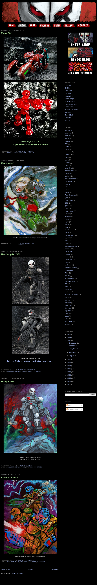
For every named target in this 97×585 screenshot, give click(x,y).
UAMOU (68, 117)
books (67, 146)
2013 (69, 369)
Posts (69, 405)
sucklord (68, 303)
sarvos (67, 276)
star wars (68, 300)
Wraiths (67, 324)
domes (67, 184)
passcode (68, 251)
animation (68, 130)
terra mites (68, 305)
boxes (67, 149)
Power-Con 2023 (9, 477)
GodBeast (68, 93)
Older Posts (55, 569)
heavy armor (20, 371)
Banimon (68, 85)
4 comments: (29, 560)
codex (67, 165)
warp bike (31, 152)
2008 (69, 384)
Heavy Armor (8, 381)
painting (29, 467)
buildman (68, 152)
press (67, 262)
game (67, 197)
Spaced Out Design (71, 109)
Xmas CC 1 (6, 33)
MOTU (17, 562)
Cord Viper (68, 91)
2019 (69, 359)
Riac (66, 273)
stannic (67, 297)
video (67, 316)
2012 (69, 372)
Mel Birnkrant (69, 230)
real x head (69, 270)
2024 (69, 337)
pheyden (68, 254)
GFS (66, 203)
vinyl (66, 319)
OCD (66, 243)
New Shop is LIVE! (10, 254)
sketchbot (68, 289)
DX (66, 189)
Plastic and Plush (71, 104)
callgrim (10, 371)
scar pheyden (69, 278)
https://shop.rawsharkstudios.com (30, 144)
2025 (69, 334)
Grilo (66, 208)
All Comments (72, 409)
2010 (69, 378)
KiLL (66, 227)
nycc (66, 241)
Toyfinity (68, 112)
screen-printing (70, 281)
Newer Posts (5, 569)
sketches (68, 292)
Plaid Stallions (70, 101)
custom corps (13, 152)
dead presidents (70, 179)
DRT (66, 187)
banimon (68, 141)
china (67, 160)
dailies (67, 176)
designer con (69, 181)
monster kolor (69, 235)
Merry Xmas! (7, 163)
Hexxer (67, 214)
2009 (69, 381)
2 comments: (29, 465)
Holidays (68, 216)
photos (67, 257)
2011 (69, 375)
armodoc (68, 133)
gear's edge (69, 200)
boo (66, 144)
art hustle (68, 136)
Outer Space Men (71, 246)
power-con (32, 562)
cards (67, 157)
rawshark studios (33, 371)
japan (67, 222)
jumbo (67, 224)
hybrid (67, 219)
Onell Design (69, 99)
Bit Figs (67, 88)
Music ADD (69, 96)
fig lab (67, 192)
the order (38, 467)
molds (67, 233)
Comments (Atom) (17, 573)
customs (22, 152)
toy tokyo (68, 311)
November (73, 353)
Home (31, 569)
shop (66, 286)
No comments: (30, 369)
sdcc (66, 284)
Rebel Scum (69, 107)
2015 (69, 363)
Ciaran (67, 163)
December (73, 343)
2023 (69, 340)
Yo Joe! (67, 120)
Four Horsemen (70, 195)
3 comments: (30, 244)
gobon (67, 206)
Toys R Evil (69, 115)
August (72, 356)
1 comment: (28, 151)
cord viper (68, 168)
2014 (69, 366)
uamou (67, 313)
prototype (68, 265)
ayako (67, 138)
